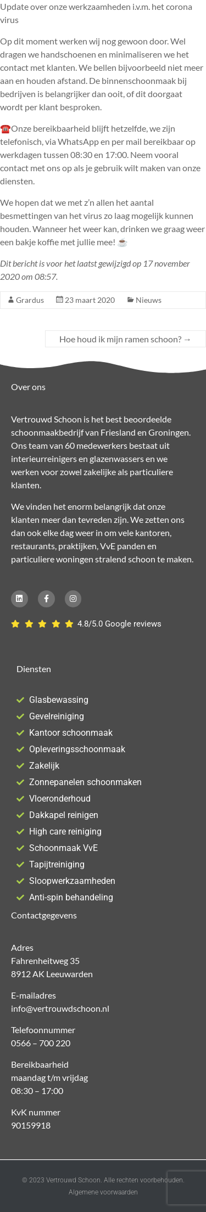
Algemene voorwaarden (103, 1192)
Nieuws (149, 300)
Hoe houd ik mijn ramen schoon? (125, 339)
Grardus (30, 300)
